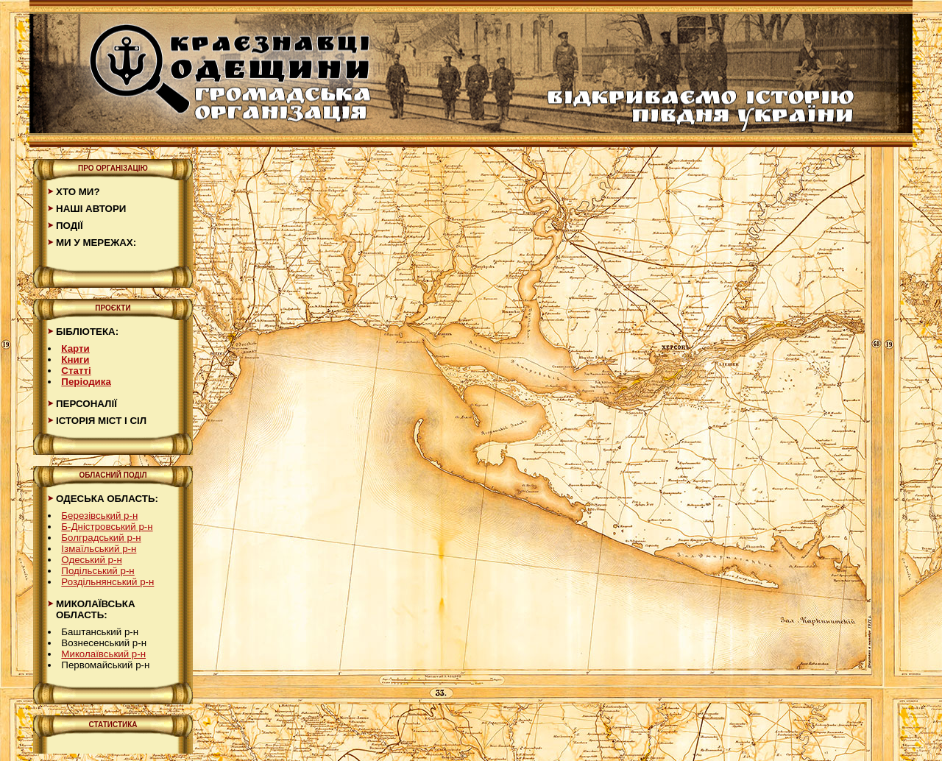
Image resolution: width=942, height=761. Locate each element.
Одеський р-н (91, 559)
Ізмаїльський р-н (98, 548)
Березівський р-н (99, 515)
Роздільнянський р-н (107, 581)
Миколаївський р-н (103, 653)
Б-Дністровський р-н (106, 526)
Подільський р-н (97, 570)
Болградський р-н (101, 537)
